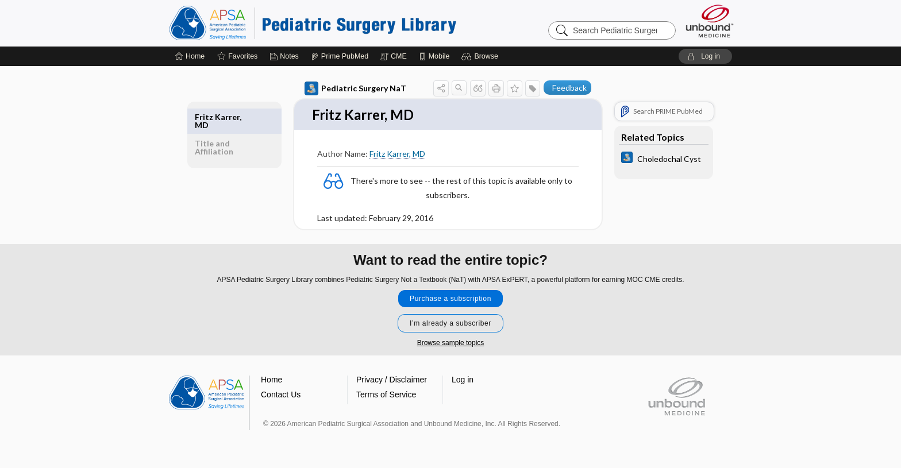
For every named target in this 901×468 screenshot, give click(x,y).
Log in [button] (462, 380)
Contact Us (281, 395)
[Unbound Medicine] (709, 21)
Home (271, 380)
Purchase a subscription (450, 299)
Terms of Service (386, 395)
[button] (481, 56)
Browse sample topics (450, 343)
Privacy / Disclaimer (391, 380)
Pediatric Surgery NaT (355, 88)
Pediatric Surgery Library (312, 23)
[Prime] (339, 56)
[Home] (190, 56)
